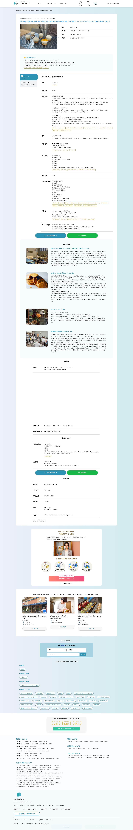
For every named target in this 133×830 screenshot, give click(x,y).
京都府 (35, 741)
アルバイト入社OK (48, 782)
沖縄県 (57, 758)
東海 (18, 746)
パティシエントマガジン (29, 809)
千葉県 (32, 743)
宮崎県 (47, 758)
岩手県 (39, 748)
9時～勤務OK (34, 773)
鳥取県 (35, 753)
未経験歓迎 (37, 778)
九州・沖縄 (19, 758)
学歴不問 (58, 778)
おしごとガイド (43, 809)
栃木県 (45, 743)
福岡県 (24, 758)
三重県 (35, 746)
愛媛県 (22, 755)
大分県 (42, 758)
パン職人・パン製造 (78, 741)
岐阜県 (31, 746)
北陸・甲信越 (19, 750)
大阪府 (22, 741)
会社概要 (31, 820)
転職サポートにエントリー (66, 577)
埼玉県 (36, 743)
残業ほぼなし (42, 769)
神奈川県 (27, 743)
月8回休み (19, 784)
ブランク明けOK (30, 782)
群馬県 (50, 743)
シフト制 (56, 769)
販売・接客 (86, 741)
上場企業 (34, 767)
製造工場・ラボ (90, 757)
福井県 (39, 750)
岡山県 (26, 753)
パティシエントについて (20, 820)
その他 (106, 741)
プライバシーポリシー (27, 823)
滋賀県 (31, 741)
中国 (18, 753)
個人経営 (42, 765)
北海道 (25, 748)
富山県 (30, 750)
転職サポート (63, 3)
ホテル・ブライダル (87, 755)
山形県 (48, 748)
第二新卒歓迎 (44, 778)
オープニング (35, 765)
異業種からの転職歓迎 (28, 780)
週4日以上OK (19, 773)
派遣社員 (89, 748)
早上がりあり (49, 769)
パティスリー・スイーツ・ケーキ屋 (75, 755)
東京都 (22, 743)
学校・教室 (102, 757)
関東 (18, 743)
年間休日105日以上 (27, 784)
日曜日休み (44, 784)
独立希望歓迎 (19, 780)
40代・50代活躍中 (39, 782)
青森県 (34, 748)
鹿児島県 (52, 758)
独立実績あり (19, 767)
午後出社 (36, 769)
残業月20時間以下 (20, 769)
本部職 (101, 741)
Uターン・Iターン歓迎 (39, 780)
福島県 (52, 748)
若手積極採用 (51, 778)
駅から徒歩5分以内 (27, 765)
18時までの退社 (29, 769)
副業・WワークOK (49, 780)
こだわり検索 (30, 805)
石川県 (34, 750)
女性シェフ (57, 765)
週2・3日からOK (37, 771)
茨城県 (41, 743)
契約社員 (74, 748)
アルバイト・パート (82, 748)
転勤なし (37, 776)
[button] (19, 38)
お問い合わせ (49, 820)
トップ (17, 10)
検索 (83, 654)
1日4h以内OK (27, 773)
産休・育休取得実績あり (21, 786)
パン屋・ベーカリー (81, 757)
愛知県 (22, 746)
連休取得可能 (57, 782)
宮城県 (30, 748)
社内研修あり (27, 778)
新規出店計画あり (49, 765)
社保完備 (41, 773)
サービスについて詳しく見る (67, 583)
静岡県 (26, 746)
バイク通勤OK (50, 776)
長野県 (48, 750)
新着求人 (40, 3)
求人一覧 (22, 10)
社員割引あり (19, 776)
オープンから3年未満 (42, 767)
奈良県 (40, 741)
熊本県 (38, 758)
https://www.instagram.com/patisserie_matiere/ (58, 515)
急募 (32, 778)
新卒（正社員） (96, 748)
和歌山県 (45, 741)
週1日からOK (29, 771)
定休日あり (50, 767)
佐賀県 (29, 758)
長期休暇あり (38, 786)
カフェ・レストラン (72, 757)
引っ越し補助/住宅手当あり (50, 773)
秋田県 (43, 748)
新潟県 (25, 750)
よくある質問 (40, 820)
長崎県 (33, 758)
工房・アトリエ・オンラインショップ (100, 755)
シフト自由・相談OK (21, 771)
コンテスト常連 (27, 767)
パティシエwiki (53, 809)
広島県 (22, 753)
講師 (97, 741)
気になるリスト (51, 3)
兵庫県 (26, 741)
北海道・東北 (19, 748)
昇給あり (59, 773)
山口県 (40, 753)
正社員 (69, 748)
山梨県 (43, 750)
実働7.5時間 (57, 767)
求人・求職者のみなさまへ (42, 823)
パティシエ (70, 741)
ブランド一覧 (49, 805)
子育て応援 (19, 765)
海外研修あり (19, 778)
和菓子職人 (92, 741)
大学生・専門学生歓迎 (21, 782)
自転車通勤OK (57, 776)
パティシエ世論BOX (65, 809)
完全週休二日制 (46, 786)
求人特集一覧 (40, 805)
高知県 (35, 755)
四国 (18, 755)
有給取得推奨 (51, 784)
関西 (18, 741)
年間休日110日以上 (36, 784)
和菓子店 (97, 757)
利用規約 (16, 823)
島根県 (31, 753)
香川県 (26, 755)
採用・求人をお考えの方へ (26, 813)
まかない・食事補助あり (29, 776)
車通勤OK (43, 776)
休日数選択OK (31, 786)
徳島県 (31, 755)
